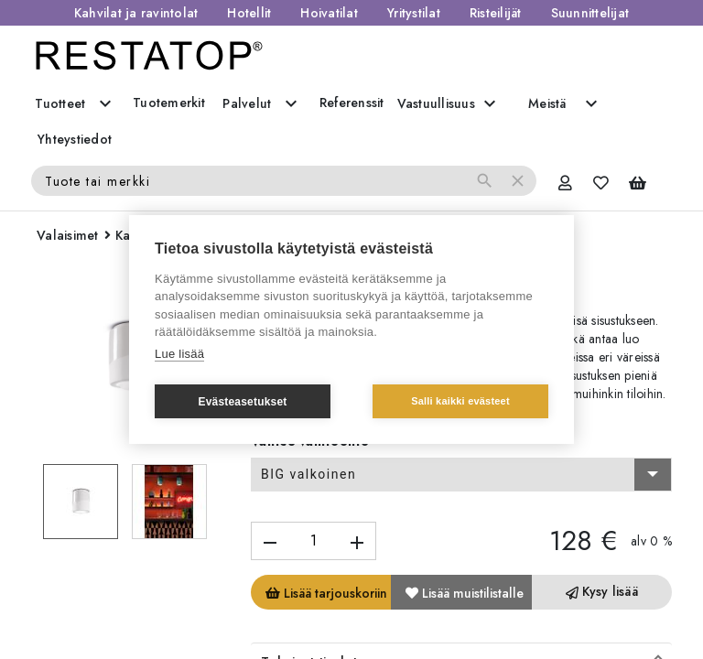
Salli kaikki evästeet (460, 400)
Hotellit (249, 13)
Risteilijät (496, 13)
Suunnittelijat (590, 13)
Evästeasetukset (242, 401)
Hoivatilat (329, 13)
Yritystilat (413, 13)
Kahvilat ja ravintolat (136, 13)
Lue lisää (179, 354)
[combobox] (461, 475)
